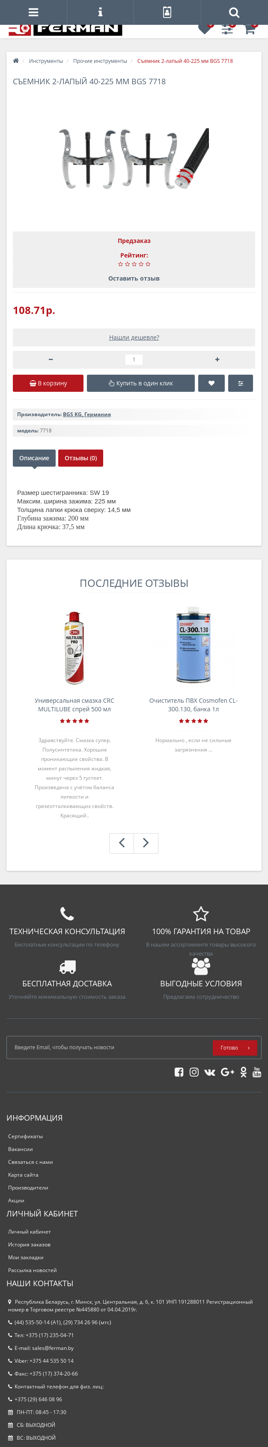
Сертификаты (25, 1136)
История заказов (29, 1244)
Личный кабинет (29, 1231)
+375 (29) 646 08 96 (35, 1399)
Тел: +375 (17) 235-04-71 (41, 1335)
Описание (34, 458)
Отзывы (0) (81, 458)
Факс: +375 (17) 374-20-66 (43, 1373)
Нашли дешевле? (134, 337)
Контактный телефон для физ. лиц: (56, 1386)
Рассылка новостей (32, 1270)
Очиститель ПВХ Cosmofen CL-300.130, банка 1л (193, 704)
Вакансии (20, 1149)
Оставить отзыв (134, 278)
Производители (28, 1187)
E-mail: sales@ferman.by (41, 1348)
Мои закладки (26, 1257)
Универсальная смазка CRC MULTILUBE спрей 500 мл (74, 704)
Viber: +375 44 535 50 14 (41, 1360)
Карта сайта (23, 1174)
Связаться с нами (30, 1162)
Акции (16, 1200)
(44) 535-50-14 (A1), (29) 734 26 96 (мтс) (59, 1322)
